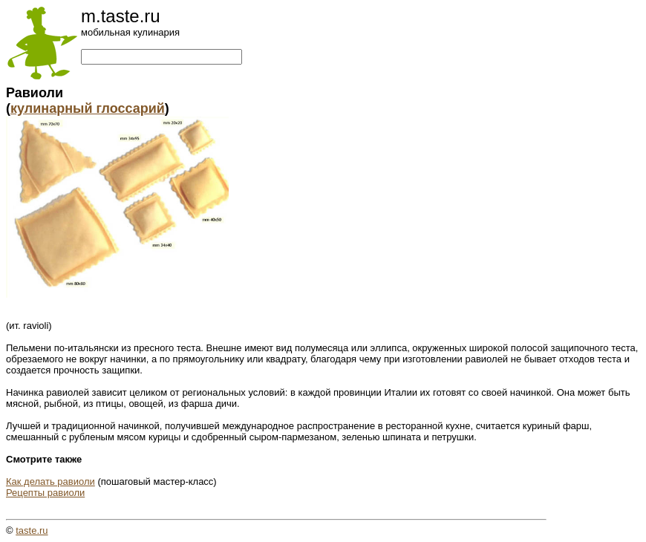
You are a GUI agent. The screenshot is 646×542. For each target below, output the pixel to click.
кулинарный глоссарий (87, 108)
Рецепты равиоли (45, 492)
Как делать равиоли (50, 481)
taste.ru (32, 530)
